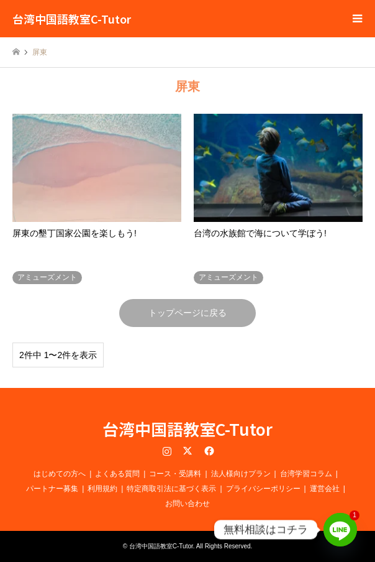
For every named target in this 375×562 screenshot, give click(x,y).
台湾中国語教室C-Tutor (187, 428)
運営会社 (325, 488)
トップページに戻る (187, 313)
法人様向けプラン (241, 473)
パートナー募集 (52, 488)
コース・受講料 (175, 473)
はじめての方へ (60, 473)
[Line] (340, 529)
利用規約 (102, 488)
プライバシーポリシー (263, 488)
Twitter (187, 450)
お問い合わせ (187, 503)
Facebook (208, 450)
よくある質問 (117, 473)
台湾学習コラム (306, 473)
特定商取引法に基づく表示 (171, 488)
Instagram (167, 450)
